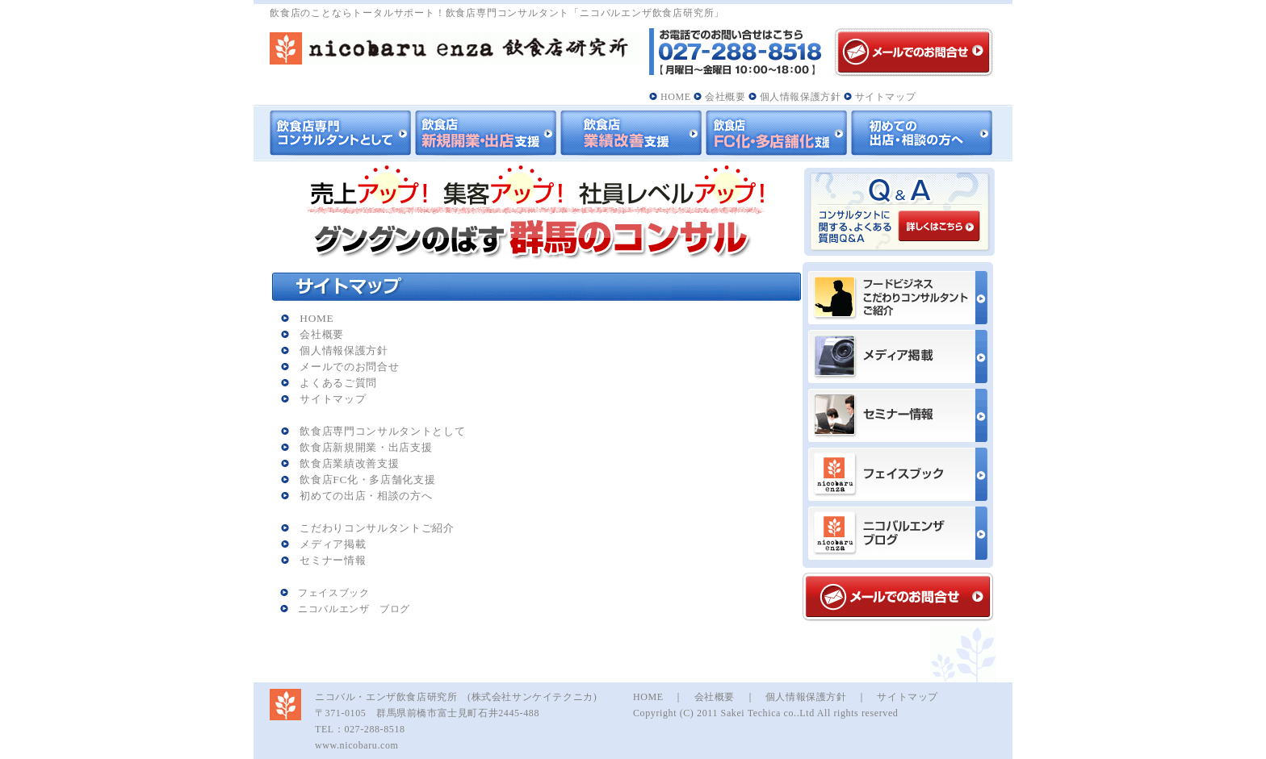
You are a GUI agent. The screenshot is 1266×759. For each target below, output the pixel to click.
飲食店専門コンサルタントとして (373, 431)
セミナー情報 (324, 560)
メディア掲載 (324, 544)
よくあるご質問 (329, 383)
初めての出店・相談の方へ (357, 496)
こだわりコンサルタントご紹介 (368, 528)
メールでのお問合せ (340, 367)
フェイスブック (325, 592)
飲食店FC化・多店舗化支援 (358, 479)
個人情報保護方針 (794, 96)
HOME (669, 96)
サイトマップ (880, 96)
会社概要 (719, 96)
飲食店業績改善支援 (340, 463)
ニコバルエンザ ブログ (345, 609)
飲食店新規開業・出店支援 (357, 447)
